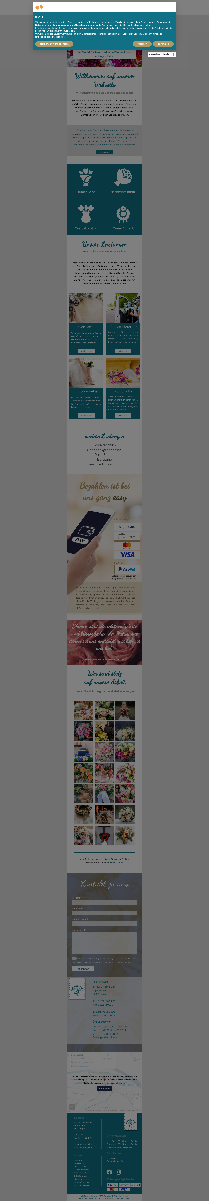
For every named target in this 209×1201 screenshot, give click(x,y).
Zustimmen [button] (163, 44)
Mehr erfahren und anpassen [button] (54, 44)
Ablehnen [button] (142, 44)
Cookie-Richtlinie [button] (131, 25)
